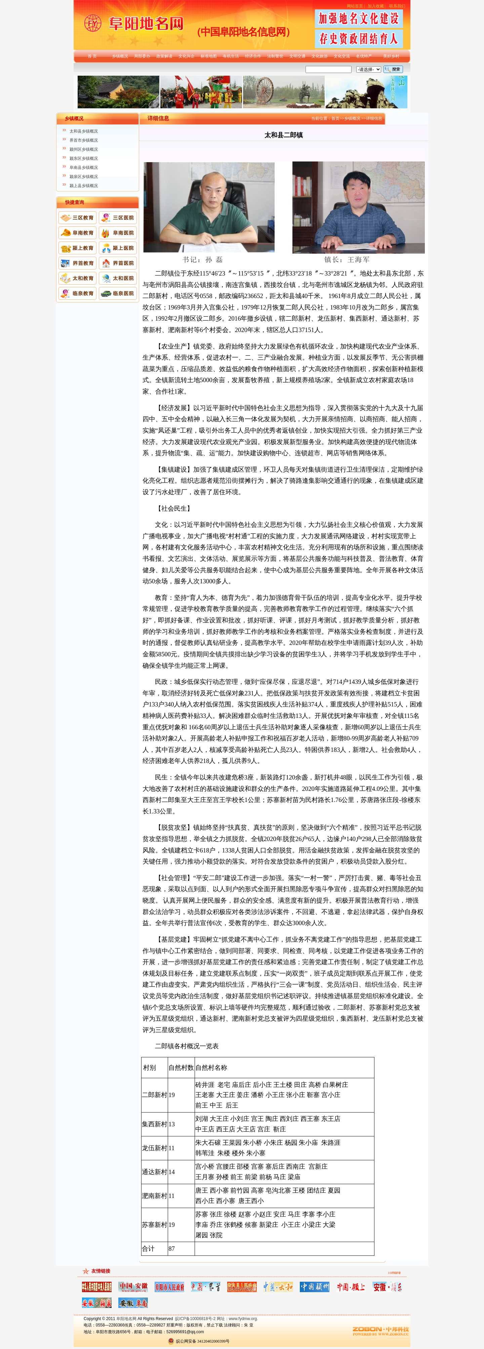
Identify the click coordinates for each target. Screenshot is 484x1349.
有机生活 (231, 56)
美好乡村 (391, 56)
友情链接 (100, 1271)
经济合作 (253, 56)
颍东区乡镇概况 (84, 158)
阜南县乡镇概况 (84, 167)
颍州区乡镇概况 (84, 149)
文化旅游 (320, 56)
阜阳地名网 (126, 1318)
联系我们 (397, 6)
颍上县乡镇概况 (84, 185)
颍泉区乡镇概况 (84, 176)
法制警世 (275, 56)
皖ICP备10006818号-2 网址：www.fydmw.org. (216, 1318)
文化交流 (342, 56)
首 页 (92, 56)
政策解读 (164, 56)
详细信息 (374, 118)
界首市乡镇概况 (84, 140)
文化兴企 (186, 56)
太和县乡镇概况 (84, 131)
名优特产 (364, 56)
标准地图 (209, 56)
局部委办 (142, 56)
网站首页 (355, 6)
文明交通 (297, 56)
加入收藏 (376, 6)
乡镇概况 (120, 56)
